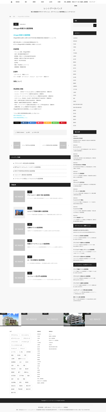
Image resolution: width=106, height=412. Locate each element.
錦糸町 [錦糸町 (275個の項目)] (12, 389)
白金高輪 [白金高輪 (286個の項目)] (13, 382)
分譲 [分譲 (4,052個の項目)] (12, 365)
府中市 (74, 68)
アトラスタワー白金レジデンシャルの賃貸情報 (83, 249)
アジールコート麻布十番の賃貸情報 (38, 195)
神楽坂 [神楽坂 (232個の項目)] (26, 382)
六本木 (35, 132)
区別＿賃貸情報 (67, 1)
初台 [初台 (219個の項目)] (18, 365)
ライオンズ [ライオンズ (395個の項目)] (14, 348)
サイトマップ (92, 1)
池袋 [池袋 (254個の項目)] (28, 375)
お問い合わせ (48, 407)
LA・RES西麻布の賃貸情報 (36, 260)
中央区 (74, 44)
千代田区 (75, 53)
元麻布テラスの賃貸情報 (35, 227)
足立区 (74, 125)
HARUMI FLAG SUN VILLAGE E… (81, 230)
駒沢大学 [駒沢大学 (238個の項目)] (28, 389)
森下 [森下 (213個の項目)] (19, 372)
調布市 (74, 119)
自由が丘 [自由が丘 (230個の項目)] (13, 385)
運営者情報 (40, 407)
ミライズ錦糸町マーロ (78, 217)
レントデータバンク (53, 8)
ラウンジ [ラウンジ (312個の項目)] (22, 348)
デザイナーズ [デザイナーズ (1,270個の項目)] (27, 338)
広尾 (38, 132)
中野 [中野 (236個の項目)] (25, 355)
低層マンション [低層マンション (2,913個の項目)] (22, 358)
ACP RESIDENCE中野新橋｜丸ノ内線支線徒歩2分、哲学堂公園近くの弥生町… (84, 167)
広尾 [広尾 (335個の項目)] (20, 368)
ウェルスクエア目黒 (77, 208)
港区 (26, 1)
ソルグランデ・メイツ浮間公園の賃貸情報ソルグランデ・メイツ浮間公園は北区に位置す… (84, 293)
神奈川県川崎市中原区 (78, 104)
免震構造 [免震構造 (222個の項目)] (13, 362)
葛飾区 (74, 116)
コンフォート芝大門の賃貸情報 (37, 276)
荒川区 (74, 113)
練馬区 (74, 110)
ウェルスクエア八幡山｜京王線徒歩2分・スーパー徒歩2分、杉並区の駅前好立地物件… (84, 203)
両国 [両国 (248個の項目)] (12, 355)
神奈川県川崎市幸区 (77, 107)
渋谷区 (42, 1)
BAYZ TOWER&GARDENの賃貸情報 (25, 171)
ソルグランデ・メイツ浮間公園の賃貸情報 (82, 290)
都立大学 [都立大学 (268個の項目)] (28, 385)
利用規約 (66, 407)
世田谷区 (17, 1)
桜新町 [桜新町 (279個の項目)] (12, 372)
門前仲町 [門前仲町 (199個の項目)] (20, 389)
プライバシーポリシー (57, 407)
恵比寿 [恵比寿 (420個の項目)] (26, 368)
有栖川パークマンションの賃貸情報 (38, 244)
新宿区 (34, 1)
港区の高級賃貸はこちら (19, 115)
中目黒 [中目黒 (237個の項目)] (18, 355)
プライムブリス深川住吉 (78, 182)
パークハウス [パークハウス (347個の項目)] (14, 341)
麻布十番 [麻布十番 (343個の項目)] (13, 392)
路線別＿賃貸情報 (84, 1)
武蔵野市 (75, 86)
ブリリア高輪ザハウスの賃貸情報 (80, 269)
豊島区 (74, 122)
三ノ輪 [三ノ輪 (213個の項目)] (20, 352)
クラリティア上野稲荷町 (78, 173)
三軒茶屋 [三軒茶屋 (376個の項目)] (28, 352)
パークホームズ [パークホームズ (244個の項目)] (25, 341)
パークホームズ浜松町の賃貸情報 (80, 235)
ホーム (50, 334)
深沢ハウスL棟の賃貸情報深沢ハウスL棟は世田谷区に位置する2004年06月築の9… (84, 300)
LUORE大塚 (76, 156)
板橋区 (74, 83)
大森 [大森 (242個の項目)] (24, 365)
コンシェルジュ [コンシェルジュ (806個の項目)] (25, 335)
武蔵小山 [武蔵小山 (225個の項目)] (26, 372)
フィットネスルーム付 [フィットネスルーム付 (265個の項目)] (16, 345)
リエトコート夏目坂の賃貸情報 (23, 174)
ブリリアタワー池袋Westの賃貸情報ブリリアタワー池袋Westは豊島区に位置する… (84, 245)
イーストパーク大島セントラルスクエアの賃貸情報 (29, 178)
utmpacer (22, 132)
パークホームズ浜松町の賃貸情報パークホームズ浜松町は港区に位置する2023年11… (84, 238)
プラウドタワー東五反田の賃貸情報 (24, 163)
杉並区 (74, 80)
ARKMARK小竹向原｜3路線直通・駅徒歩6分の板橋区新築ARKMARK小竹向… (84, 141)
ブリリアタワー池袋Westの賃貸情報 (81, 242)
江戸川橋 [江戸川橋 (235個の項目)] (21, 375)
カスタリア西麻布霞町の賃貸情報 (37, 211)
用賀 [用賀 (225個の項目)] (24, 379)
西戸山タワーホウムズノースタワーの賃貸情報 (28, 167)
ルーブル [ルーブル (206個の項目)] (13, 352)
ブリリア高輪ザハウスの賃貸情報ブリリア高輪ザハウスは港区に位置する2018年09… (84, 272)
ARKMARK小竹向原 (77, 138)
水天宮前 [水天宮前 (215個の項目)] (13, 375)
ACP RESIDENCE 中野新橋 (79, 164)
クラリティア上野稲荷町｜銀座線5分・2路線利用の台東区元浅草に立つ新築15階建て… (84, 176)
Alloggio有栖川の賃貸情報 (21, 35)
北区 (74, 50)
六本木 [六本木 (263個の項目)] (26, 362)
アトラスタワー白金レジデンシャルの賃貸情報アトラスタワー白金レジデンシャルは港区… (84, 252)
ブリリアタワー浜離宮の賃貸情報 (80, 283)
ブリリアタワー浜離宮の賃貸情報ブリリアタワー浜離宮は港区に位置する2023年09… (84, 286)
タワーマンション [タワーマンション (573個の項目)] (15, 338)
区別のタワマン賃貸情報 (75, 2)
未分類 (74, 77)
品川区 (50, 1)
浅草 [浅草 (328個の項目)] (12, 379)
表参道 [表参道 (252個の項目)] (20, 385)
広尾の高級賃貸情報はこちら (20, 117)
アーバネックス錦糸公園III (79, 191)
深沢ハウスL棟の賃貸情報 (79, 297)
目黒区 (74, 101)
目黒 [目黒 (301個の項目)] (20, 382)
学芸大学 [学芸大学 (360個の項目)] (13, 368)
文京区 (74, 71)
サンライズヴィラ (77, 147)
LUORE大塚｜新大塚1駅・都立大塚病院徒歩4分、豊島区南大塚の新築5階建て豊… (84, 159)
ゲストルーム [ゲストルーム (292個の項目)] (14, 335)
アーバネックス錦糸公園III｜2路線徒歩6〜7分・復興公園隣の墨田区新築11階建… (84, 194)
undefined (75, 38)
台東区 (74, 56)
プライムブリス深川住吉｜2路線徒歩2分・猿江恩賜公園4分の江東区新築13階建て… (84, 185)
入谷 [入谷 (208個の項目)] (20, 362)
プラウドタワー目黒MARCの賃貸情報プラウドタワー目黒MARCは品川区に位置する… (84, 259)
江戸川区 (75, 89)
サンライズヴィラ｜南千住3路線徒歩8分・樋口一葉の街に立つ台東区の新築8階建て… (84, 150)
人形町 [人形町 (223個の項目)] (12, 358)
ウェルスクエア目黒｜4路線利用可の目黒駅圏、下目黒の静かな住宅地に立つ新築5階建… (84, 211)
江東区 (59, 1)
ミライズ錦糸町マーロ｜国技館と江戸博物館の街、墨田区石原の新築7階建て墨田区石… (84, 220)
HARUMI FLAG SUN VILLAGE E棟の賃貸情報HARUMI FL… (84, 232)
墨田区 (74, 62)
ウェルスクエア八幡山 (78, 200)
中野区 (74, 47)
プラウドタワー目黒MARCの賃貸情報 (81, 256)
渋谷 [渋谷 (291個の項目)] (18, 379)
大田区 (74, 65)
